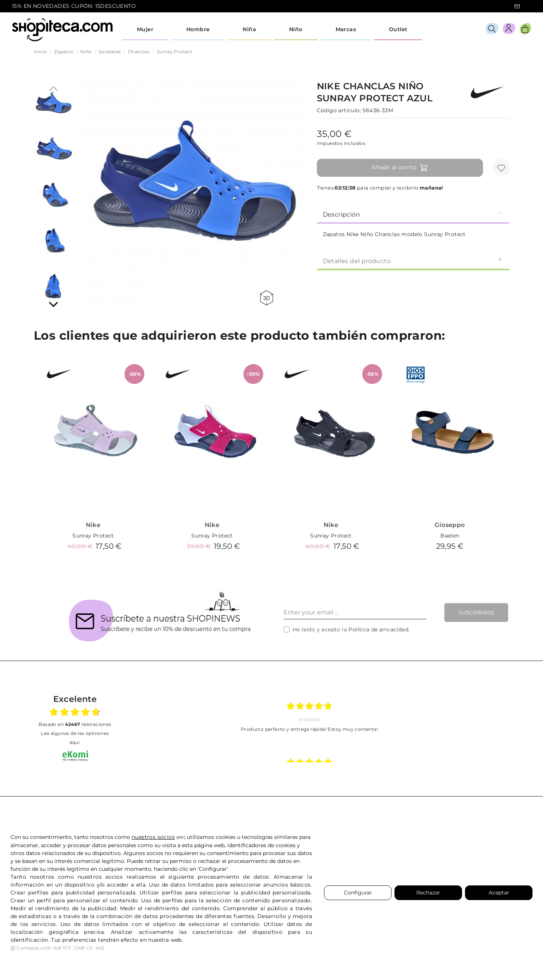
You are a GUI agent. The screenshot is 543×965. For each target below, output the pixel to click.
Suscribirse (476, 612)
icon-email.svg (517, 6)
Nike (93, 524)
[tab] (413, 214)
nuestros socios (153, 837)
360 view (266, 298)
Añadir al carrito (400, 167)
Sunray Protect (93, 535)
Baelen (449, 535)
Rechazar (428, 892)
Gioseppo (450, 524)
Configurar (358, 892)
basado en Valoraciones (75, 724)
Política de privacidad (378, 629)
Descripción (413, 214)
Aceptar (499, 892)
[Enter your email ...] (355, 612)
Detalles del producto (413, 261)
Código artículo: (339, 110)
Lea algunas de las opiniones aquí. (75, 737)
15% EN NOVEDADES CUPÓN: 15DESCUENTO (74, 6)
